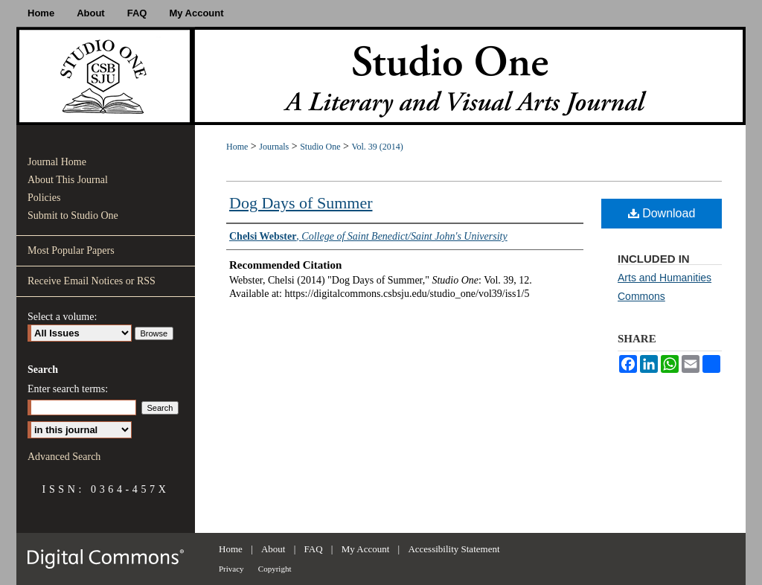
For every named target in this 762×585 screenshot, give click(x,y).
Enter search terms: (68, 388)
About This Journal (68, 179)
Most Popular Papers (71, 250)
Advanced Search (64, 456)
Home (237, 146)
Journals (274, 146)
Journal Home (57, 161)
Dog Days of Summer (300, 203)
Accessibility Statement (453, 548)
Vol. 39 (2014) (377, 146)
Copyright (275, 568)
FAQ (313, 548)
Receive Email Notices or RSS (92, 281)
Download (662, 213)
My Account (366, 548)
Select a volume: (62, 316)
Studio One (320, 146)
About (273, 548)
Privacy (231, 568)
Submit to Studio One (73, 215)
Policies (44, 197)
